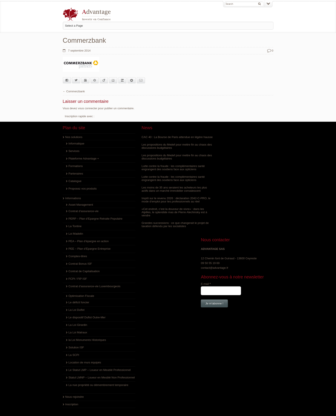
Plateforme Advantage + (83, 158)
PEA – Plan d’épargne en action (88, 241)
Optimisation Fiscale (81, 295)
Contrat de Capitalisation (84, 271)
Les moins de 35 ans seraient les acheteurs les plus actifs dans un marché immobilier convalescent (167, 192)
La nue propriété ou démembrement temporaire (98, 391)
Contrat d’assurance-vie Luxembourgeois (94, 286)
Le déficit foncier (79, 302)
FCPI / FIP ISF (78, 278)
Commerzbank (75, 91)
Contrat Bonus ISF (80, 263)
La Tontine (75, 226)
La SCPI (74, 354)
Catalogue (75, 180)
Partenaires (76, 173)
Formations (76, 165)
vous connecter (87, 108)
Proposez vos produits (82, 188)
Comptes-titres (78, 256)
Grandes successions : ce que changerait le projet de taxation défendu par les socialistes (166, 227)
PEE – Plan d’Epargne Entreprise (89, 248)
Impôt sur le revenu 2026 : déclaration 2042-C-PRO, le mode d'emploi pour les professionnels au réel (167, 203)
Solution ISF (76, 347)
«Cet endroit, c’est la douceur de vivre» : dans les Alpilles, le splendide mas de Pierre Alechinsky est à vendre (167, 215)
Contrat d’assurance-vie (83, 211)
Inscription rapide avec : (79, 116)
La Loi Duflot (76, 309)
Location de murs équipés (85, 362)
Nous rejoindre (74, 403)
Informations (73, 198)
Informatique (76, 143)
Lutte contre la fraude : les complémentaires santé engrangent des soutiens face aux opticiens (166, 170)
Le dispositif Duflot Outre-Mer (87, 317)
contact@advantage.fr (221, 155)
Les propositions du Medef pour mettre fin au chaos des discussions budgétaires (167, 149)
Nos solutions (73, 136)
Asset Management (81, 204)
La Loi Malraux (78, 332)
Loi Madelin (76, 233)
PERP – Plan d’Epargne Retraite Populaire (95, 218)
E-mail (212, 171)
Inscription (71, 410)
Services (74, 150)
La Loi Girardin (78, 324)
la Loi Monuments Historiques (87, 339)
